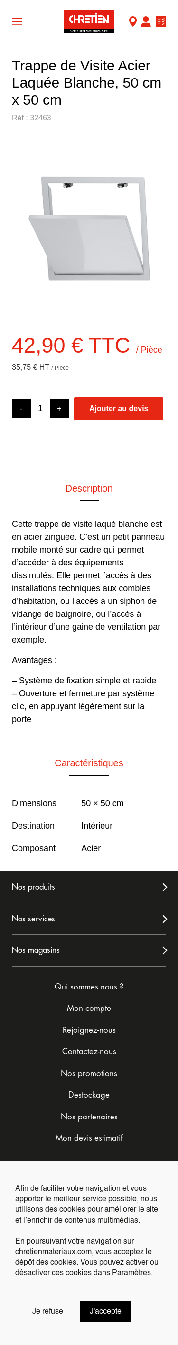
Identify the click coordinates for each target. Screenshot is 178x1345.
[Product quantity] (40, 408)
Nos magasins (36, 950)
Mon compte (146, 23)
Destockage (89, 1095)
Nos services (33, 919)
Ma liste (161, 23)
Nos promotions (89, 1073)
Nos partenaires (89, 1117)
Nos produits (33, 887)
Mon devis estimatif (89, 1138)
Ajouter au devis (118, 409)
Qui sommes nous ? (89, 987)
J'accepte (106, 1311)
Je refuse (47, 1311)
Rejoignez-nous (89, 1030)
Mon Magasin (133, 23)
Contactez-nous (89, 1052)
